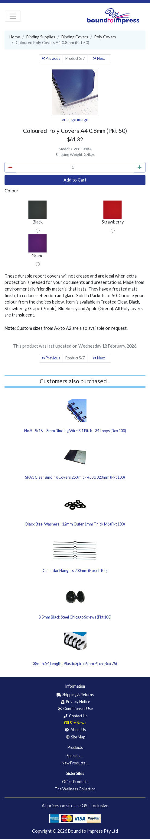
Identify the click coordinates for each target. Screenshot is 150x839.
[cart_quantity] (75, 167)
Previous (51, 58)
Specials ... (75, 755)
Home (14, 36)
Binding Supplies (40, 36)
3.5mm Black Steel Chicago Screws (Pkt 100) (75, 617)
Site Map (75, 737)
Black (37, 212)
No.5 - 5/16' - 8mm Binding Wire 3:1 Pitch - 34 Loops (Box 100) (75, 430)
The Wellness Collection (75, 788)
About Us (75, 729)
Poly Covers (105, 36)
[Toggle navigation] (13, 16)
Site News (75, 722)
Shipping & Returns (75, 694)
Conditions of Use (75, 708)
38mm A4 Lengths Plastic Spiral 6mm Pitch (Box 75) (75, 663)
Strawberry (113, 212)
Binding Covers (74, 36)
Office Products (75, 781)
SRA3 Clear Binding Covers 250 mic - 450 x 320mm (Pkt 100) (75, 477)
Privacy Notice (75, 701)
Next (99, 58)
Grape (37, 246)
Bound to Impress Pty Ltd (93, 831)
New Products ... (75, 762)
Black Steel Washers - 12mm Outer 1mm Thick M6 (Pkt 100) (75, 524)
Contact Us (75, 715)
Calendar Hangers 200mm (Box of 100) (75, 570)
